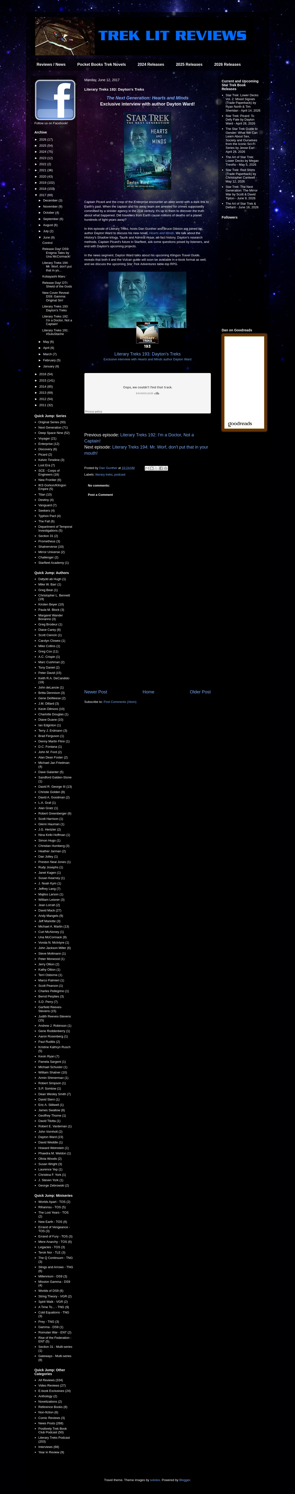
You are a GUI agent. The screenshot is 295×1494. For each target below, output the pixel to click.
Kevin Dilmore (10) (51, 709)
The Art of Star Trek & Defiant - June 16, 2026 (242, 205)
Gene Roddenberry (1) (54, 1031)
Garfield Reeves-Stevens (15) (50, 1009)
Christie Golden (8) (51, 792)
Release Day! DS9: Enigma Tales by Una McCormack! (56, 252)
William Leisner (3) (51, 899)
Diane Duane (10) (50, 719)
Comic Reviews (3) (51, 1418)
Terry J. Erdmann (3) (52, 730)
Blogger (184, 1480)
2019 (43, 182)
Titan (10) (45, 494)
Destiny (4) (46, 500)
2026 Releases (227, 64)
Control (47, 243)
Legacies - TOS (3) (51, 1247)
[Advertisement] (147, 648)
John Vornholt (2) (50, 1131)
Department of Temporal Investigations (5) (55, 528)
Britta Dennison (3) (51, 693)
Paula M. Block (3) (51, 610)
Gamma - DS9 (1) (50, 1327)
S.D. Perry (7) (48, 1002)
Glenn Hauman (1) (51, 824)
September (51, 219)
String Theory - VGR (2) (55, 1296)
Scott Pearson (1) (50, 985)
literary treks (104, 474)
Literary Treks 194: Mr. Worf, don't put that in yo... (57, 266)
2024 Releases (151, 64)
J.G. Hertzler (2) (49, 829)
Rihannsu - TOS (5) (52, 1207)
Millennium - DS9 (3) (52, 1276)
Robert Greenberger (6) (55, 813)
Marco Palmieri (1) (51, 980)
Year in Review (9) (51, 1452)
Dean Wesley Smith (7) (54, 1094)
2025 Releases (189, 64)
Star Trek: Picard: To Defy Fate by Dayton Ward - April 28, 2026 (240, 119)
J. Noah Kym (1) (49, 883)
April (46, 348)
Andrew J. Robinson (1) (55, 1025)
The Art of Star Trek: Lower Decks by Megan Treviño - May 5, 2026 (242, 160)
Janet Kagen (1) (49, 872)
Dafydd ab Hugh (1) (52, 579)
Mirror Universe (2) (51, 552)
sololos (155, 1480)
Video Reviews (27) (52, 1385)
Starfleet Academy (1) (53, 563)
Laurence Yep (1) (50, 1169)
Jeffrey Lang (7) (49, 889)
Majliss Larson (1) (50, 894)
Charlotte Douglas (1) (53, 714)
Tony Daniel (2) (49, 667)
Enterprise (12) (48, 444)
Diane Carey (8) (49, 630)
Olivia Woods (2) (50, 1158)
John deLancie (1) (51, 687)
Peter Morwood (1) (51, 959)
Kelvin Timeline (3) (51, 460)
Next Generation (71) (53, 427)
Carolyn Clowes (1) (51, 640)
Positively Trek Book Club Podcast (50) (52, 1430)
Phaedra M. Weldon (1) (54, 1153)
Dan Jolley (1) (48, 856)
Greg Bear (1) (48, 590)
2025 (43, 145)
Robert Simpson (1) (52, 1083)
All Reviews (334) (50, 1380)
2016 (43, 374)
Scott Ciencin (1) (50, 635)
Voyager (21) (47, 438)
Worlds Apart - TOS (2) (54, 1202)
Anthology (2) (47, 1396)
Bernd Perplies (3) (51, 996)
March (48, 354)
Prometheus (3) (49, 541)
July (46, 231)
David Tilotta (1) (49, 1121)
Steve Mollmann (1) (52, 953)
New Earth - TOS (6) (52, 1222)
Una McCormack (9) (52, 937)
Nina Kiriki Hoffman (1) (54, 835)
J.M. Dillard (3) (48, 703)
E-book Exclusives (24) (54, 1391)
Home (148, 692)
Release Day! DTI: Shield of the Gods (57, 284)
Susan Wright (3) (50, 1164)
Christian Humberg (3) (54, 846)
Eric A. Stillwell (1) (51, 1105)
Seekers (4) (46, 510)
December (51, 200)
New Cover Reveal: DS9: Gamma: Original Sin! (56, 296)
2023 (43, 158)
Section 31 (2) (48, 536)
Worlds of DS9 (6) (50, 1291)
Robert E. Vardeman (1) (55, 1126)
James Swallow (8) (51, 1110)
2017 (43, 195)
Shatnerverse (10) (51, 546)
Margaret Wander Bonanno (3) (50, 617)
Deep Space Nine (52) (54, 433)
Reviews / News (51, 64)
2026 (43, 139)
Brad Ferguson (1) (51, 736)
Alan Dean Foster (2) (53, 757)
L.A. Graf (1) (47, 802)
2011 (43, 405)
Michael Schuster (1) (52, 1067)
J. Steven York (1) (50, 1180)
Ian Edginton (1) (49, 725)
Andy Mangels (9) (50, 916)
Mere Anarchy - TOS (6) (55, 1242)
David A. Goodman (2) (54, 797)
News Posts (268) (50, 1423)
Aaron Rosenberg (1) (53, 1036)
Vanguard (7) (47, 505)
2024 (43, 151)
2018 (43, 189)
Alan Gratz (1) (48, 808)
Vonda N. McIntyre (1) (53, 942)
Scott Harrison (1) (50, 819)
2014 (43, 386)
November (51, 206)
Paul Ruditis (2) (49, 1042)
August (48, 225)
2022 (43, 164)
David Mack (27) (50, 910)
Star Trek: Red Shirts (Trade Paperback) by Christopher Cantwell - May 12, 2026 (241, 175)
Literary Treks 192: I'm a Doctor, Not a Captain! (57, 320)
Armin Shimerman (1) (53, 1078)
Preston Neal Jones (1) (54, 862)
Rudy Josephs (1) (50, 867)
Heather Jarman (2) (52, 851)
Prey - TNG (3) (48, 1321)
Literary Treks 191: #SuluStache (55, 332)
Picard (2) (45, 454)
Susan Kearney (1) (51, 878)
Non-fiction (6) (48, 1412)
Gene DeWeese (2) (52, 698)
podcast (119, 474)
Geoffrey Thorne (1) (52, 1115)
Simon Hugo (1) (49, 840)
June (47, 237)
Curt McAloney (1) (51, 932)
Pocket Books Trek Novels (101, 64)
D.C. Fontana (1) (50, 746)
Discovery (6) (47, 449)
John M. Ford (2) (50, 752)
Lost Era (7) (46, 465)
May (46, 342)
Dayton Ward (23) (50, 1137)
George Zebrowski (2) (53, 1185)
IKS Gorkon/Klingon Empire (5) (52, 487)
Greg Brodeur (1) (50, 624)
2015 (43, 380)
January (49, 366)
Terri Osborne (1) (50, 975)
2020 (43, 176)
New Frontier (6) (49, 480)
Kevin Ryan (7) (48, 1056)
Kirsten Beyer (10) (51, 604)
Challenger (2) (48, 557)
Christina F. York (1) (52, 1175)
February (50, 360)
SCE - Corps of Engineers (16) (49, 472)
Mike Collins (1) (49, 646)
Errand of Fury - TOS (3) (55, 1236)
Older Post (200, 692)
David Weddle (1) (50, 1142)
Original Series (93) (52, 422)
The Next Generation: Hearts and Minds (147, 98)
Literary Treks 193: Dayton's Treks (55, 308)
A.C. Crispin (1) (49, 657)
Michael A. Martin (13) (53, 926)
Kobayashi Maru (53, 276)
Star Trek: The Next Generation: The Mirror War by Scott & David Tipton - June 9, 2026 (242, 192)
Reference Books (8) (52, 1407)
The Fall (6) (46, 521)
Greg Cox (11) (48, 651)
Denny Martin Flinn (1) (54, 741)
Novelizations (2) (50, 1401)
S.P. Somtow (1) (49, 1088)
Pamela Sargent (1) (52, 1061)
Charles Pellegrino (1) (53, 991)
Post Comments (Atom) (120, 702)
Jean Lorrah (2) (49, 905)
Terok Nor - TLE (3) (51, 1252)
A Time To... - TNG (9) (53, 1307)
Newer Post (95, 692)
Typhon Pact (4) (49, 516)
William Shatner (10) (52, 1072)
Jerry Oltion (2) (48, 964)
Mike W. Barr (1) (49, 584)
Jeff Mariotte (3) (49, 921)
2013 (43, 392)
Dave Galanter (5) (50, 772)
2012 (43, 399)
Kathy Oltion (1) (49, 969)
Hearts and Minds (161, 233)
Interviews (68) (48, 1447)
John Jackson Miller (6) (54, 948)
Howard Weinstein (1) (53, 1148)
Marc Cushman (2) (51, 662)
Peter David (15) (50, 673)
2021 (43, 170)
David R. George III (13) (55, 786)
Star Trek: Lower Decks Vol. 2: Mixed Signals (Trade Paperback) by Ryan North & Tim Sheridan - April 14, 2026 (243, 102)
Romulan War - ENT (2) (55, 1332)
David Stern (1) (49, 1099)
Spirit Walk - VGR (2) (53, 1301)
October (49, 212)
